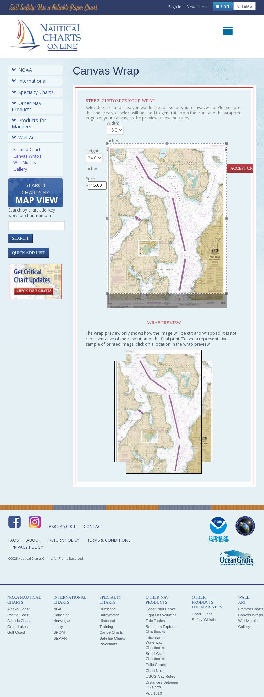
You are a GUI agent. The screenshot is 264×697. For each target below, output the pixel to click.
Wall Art (23, 137)
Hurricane (108, 609)
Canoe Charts (111, 632)
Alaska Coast (18, 609)
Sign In (175, 7)
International (29, 81)
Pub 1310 (154, 693)
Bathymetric (110, 615)
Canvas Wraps (27, 156)
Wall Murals (24, 162)
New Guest (197, 7)
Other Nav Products (26, 106)
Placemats (108, 644)
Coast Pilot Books (161, 609)
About (33, 540)
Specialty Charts (33, 92)
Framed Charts (27, 149)
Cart (222, 6)
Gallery (20, 169)
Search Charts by (36, 194)
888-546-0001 (62, 526)
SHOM (59, 632)
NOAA (22, 70)
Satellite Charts (112, 638)
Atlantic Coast (19, 621)
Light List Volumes (161, 615)
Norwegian (62, 621)
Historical (107, 621)
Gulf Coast (16, 632)
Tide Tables (155, 621)
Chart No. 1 (155, 671)
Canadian (61, 615)
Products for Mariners (29, 123)
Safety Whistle (204, 620)
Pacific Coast (18, 615)
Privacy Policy (27, 547)
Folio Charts (156, 665)
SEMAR (60, 638)
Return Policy (64, 540)
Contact (93, 526)
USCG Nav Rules (160, 676)
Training (106, 627)
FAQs (13, 540)
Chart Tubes (202, 614)
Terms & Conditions (108, 540)
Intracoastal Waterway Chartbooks (155, 643)
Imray (58, 627)
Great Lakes (17, 627)
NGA (57, 609)
